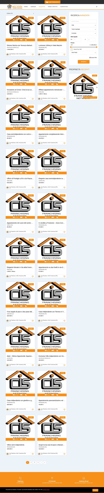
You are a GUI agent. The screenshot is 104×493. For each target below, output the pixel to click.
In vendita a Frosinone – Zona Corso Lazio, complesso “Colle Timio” (63, 210)
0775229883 (11, 480)
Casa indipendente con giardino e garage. (22, 378)
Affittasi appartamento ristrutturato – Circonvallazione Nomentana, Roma (65, 85)
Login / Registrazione (52, 2)
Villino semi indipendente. (16, 420)
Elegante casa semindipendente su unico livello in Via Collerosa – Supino (65, 168)
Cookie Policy (46, 489)
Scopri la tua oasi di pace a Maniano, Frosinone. (56, 420)
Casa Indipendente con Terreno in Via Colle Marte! (57, 294)
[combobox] (20, 13)
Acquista (42, 6)
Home (34, 478)
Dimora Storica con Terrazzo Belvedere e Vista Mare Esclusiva (29, 43)
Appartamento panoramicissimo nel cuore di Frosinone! (58, 378)
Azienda (33, 6)
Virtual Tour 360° (76, 49)
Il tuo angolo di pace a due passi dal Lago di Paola (25, 294)
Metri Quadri (74, 36)
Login (56, 481)
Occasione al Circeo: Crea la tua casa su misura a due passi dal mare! (32, 85)
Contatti (57, 478)
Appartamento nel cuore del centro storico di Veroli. (25, 210)
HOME (26, 6)
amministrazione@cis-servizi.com (16, 482)
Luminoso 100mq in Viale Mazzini (51, 43)
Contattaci (64, 6)
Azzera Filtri (93, 57)
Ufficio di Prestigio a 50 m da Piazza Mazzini (23, 168)
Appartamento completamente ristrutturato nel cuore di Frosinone (62, 127)
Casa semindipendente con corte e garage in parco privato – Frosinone (32, 127)
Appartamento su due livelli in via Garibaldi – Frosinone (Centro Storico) (64, 252)
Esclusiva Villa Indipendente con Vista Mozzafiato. (57, 336)
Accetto (95, 490)
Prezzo (72, 42)
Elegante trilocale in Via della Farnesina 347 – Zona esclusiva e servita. (32, 252)
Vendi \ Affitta (52, 6)
